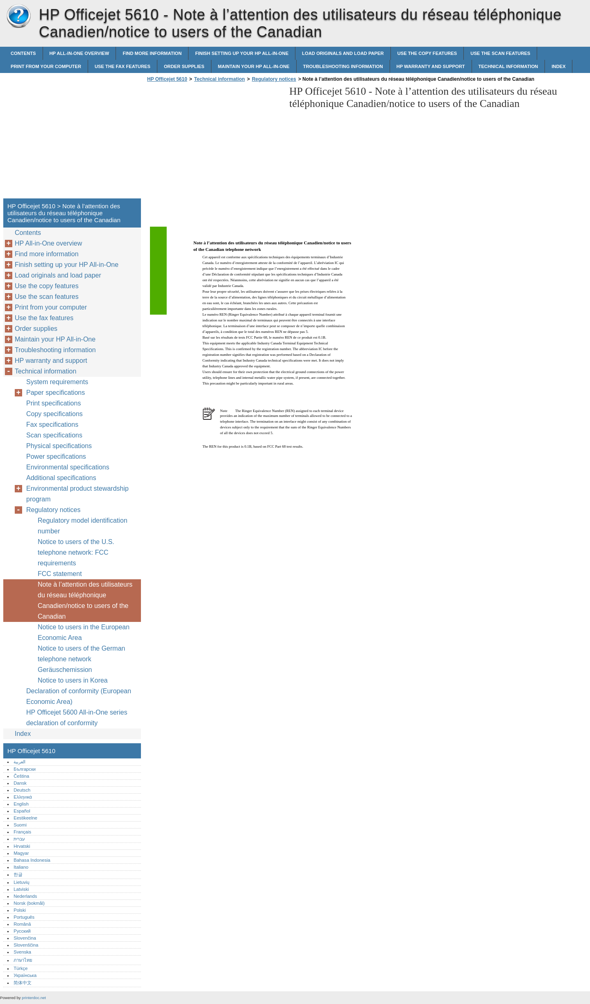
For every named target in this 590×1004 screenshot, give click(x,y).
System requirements (57, 381)
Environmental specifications (67, 467)
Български (25, 769)
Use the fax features (122, 66)
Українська (25, 975)
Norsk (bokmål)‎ (29, 903)
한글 (18, 874)
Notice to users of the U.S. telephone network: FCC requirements (76, 552)
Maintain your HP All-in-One (254, 66)
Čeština (21, 776)
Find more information (152, 53)
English (21, 803)
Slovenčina (25, 938)
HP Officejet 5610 (18, 16)
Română (22, 924)
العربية (19, 761)
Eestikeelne (25, 817)
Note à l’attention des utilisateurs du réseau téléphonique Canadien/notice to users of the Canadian (85, 600)
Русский (22, 931)
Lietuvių (22, 882)
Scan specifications (54, 435)
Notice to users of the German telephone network (81, 654)
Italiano (21, 867)
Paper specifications (55, 392)
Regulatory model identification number (82, 526)
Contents (23, 53)
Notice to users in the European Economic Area (83, 632)
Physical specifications (59, 445)
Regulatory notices (274, 79)
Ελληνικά (23, 797)
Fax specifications (52, 424)
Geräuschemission (65, 669)
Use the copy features (427, 53)
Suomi (20, 824)
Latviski (21, 889)
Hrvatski (22, 846)
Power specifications (56, 456)
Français (22, 831)
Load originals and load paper (343, 53)
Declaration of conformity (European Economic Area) (78, 696)
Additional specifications (61, 477)
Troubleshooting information (343, 66)
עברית (19, 838)
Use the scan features (500, 53)
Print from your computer (46, 66)
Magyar (21, 853)
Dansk (20, 783)
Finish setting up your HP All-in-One (241, 53)
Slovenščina (26, 945)
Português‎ (24, 917)
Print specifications (53, 403)
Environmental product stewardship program (77, 494)
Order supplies (184, 66)
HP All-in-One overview (79, 53)
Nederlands (25, 896)
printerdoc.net (34, 997)
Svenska (22, 951)
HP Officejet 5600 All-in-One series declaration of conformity (76, 717)
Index (558, 66)
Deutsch (22, 790)
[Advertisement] (214, 142)
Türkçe (20, 968)
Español (22, 810)
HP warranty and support (431, 66)
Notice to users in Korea (73, 680)
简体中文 (23, 982)
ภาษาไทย (23, 960)
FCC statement (60, 573)
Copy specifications (54, 413)
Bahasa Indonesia (32, 860)
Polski (20, 910)
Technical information (508, 66)
